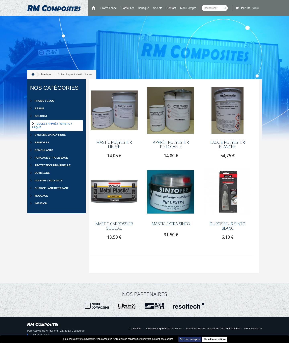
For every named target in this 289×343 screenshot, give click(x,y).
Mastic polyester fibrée (114, 144)
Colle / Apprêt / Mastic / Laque (52, 125)
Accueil (93, 8)
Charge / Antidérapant (49, 188)
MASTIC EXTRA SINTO (171, 224)
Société (158, 8)
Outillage (40, 172)
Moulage (39, 195)
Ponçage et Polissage (49, 157)
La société (135, 328)
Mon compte (188, 8)
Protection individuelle (50, 165)
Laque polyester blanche (227, 144)
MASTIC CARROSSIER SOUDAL (114, 226)
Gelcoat (38, 116)
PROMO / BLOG (42, 100)
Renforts (39, 142)
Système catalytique (48, 134)
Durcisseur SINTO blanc (227, 226)
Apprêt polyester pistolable (171, 144)
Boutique (143, 8)
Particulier (127, 8)
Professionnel (108, 8)
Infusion (38, 203)
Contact (171, 8)
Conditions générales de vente (164, 328)
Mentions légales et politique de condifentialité (212, 328)
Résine (37, 108)
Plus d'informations (215, 339)
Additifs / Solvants (46, 180)
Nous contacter (253, 328)
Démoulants (41, 150)
